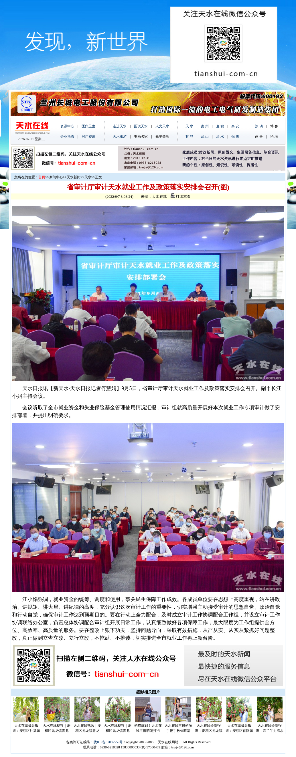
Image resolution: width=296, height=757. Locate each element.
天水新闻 (73, 177)
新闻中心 (56, 177)
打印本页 (181, 196)
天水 (87, 177)
